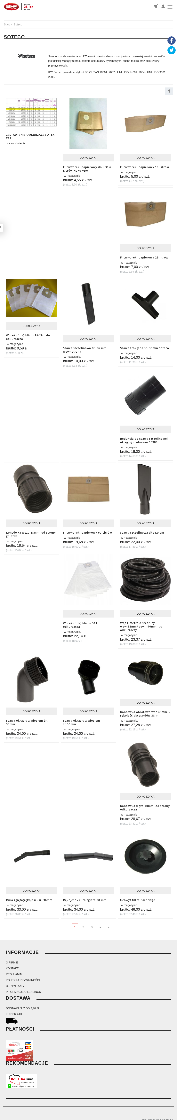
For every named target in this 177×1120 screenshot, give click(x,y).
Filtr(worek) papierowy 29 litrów (144, 257)
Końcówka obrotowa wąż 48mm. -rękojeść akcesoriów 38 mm (145, 711)
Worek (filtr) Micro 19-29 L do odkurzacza (28, 336)
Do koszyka (88, 157)
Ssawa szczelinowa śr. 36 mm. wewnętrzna (85, 349)
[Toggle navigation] (170, 7)
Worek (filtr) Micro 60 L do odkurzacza (82, 623)
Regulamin (14, 970)
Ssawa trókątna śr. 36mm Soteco (144, 347)
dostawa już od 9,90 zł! (23, 1005)
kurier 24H (14, 1010)
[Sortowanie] (169, 91)
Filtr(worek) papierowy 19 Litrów (144, 167)
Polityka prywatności (23, 976)
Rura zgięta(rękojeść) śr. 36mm (29, 897)
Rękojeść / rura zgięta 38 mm (85, 897)
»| (109, 923)
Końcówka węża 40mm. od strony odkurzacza (145, 804)
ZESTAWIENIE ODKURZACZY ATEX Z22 (30, 136)
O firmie (12, 959)
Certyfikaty (15, 982)
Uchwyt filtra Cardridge (137, 897)
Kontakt (12, 965)
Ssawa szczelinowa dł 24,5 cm (142, 531)
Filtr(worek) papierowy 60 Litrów (87, 531)
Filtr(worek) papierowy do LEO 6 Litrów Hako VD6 (87, 168)
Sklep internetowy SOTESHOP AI (158, 1116)
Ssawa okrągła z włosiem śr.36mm (81, 719)
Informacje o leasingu (23, 988)
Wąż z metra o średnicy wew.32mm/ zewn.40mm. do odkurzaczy (141, 624)
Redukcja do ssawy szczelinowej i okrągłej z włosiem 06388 (145, 439)
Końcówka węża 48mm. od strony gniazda (31, 532)
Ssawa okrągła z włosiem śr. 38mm (27, 719)
